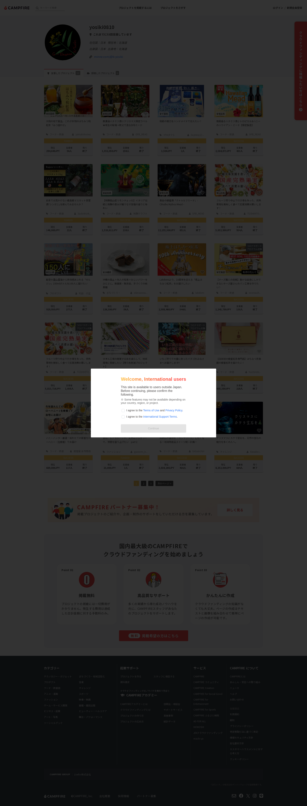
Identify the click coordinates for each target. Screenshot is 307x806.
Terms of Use (151, 410)
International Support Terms (160, 416)
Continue (153, 428)
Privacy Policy (173, 410)
